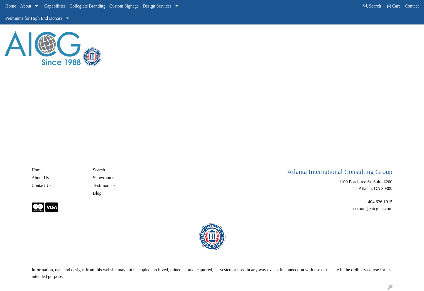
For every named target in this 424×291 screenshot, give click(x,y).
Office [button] (311, 36)
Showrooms (103, 177)
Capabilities (54, 6)
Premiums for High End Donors (33, 18)
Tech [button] (330, 36)
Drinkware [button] (222, 36)
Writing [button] (351, 36)
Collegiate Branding (88, 6)
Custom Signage (124, 6)
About (25, 6)
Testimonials (104, 185)
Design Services (157, 6)
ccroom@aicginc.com (372, 208)
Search (372, 6)
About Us (40, 177)
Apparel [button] (156, 36)
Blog (97, 193)
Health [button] (290, 36)
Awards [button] (179, 36)
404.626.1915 (380, 201)
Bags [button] (199, 36)
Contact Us (42, 185)
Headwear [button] (267, 36)
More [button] (372, 36)
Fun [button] (244, 36)
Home (10, 6)
